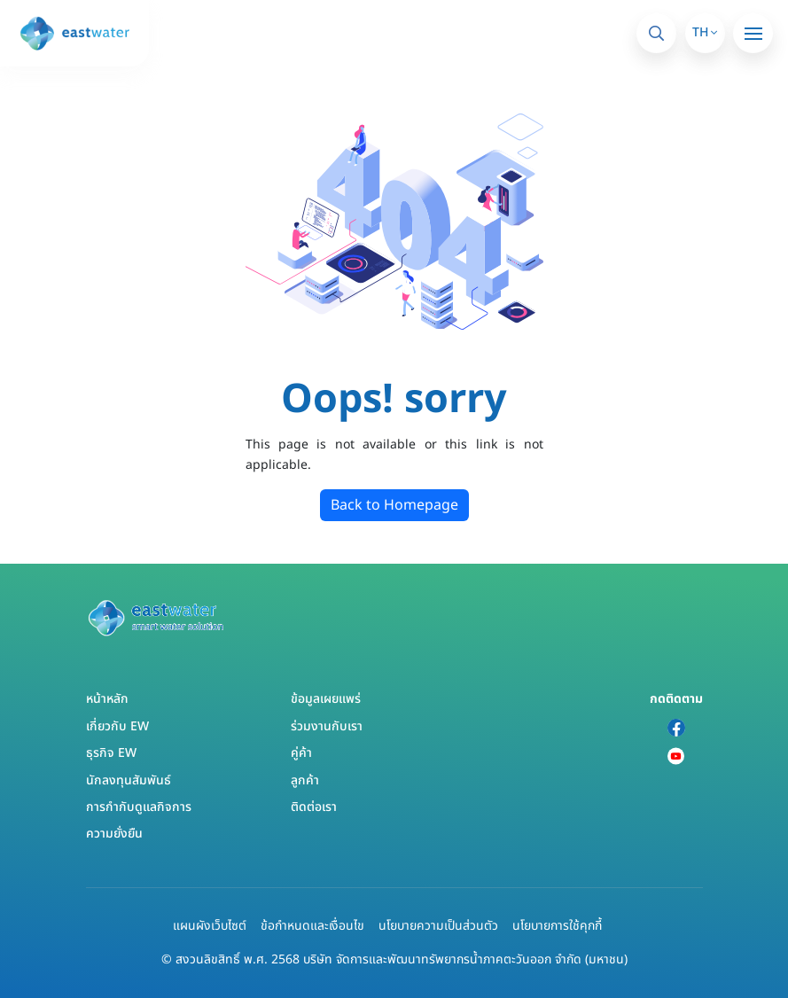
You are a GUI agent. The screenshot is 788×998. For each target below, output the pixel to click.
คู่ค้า (301, 753)
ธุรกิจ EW (111, 753)
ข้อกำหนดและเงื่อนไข (312, 925)
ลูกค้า (305, 780)
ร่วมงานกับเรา (327, 726)
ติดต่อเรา (314, 807)
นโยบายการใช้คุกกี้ (557, 925)
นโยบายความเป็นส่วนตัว (438, 925)
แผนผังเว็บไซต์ (209, 925)
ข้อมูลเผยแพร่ (326, 699)
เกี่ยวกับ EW (117, 726)
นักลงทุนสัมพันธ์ (128, 780)
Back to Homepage (394, 505)
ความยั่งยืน (114, 833)
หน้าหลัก (107, 699)
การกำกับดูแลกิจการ (138, 807)
